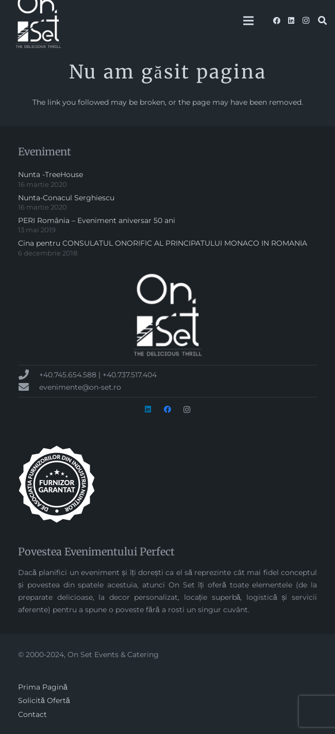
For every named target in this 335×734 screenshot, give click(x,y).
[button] (322, 20)
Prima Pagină (43, 687)
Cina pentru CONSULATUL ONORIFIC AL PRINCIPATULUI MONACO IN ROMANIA (162, 243)
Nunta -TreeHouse (50, 174)
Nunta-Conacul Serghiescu (66, 197)
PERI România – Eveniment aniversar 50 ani (96, 220)
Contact (32, 714)
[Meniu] (248, 21)
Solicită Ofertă (44, 700)
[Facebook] (277, 20)
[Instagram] (305, 20)
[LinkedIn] (291, 20)
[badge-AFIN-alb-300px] (167, 484)
